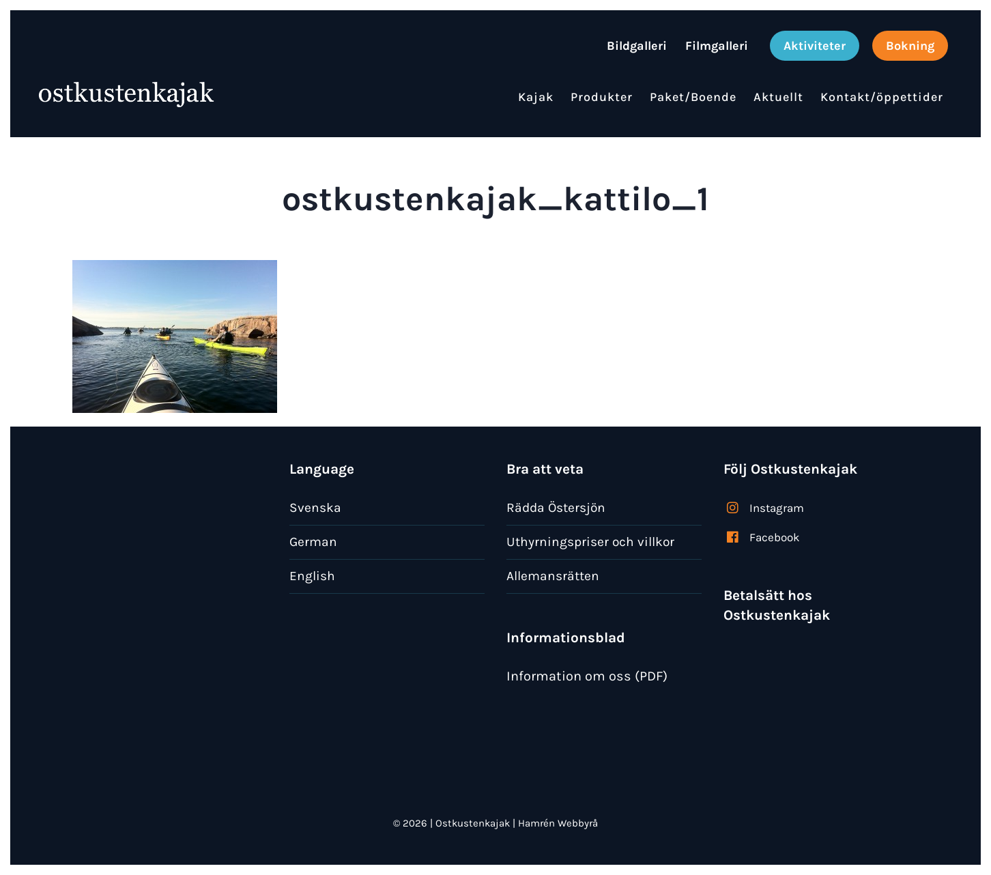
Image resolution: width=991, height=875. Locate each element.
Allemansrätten (552, 576)
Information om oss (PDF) (586, 676)
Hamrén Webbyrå (558, 823)
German (313, 541)
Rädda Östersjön (555, 507)
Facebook (774, 537)
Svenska (315, 507)
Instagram (776, 508)
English (312, 576)
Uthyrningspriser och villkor (590, 541)
